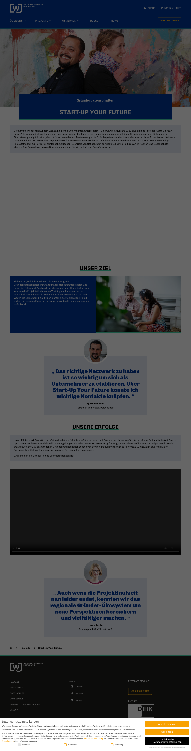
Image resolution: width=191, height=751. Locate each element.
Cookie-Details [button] (154, 748)
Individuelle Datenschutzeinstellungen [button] (167, 740)
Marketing (117, 744)
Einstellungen (8, 741)
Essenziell (24, 744)
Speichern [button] (167, 732)
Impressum (181, 748)
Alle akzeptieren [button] (167, 724)
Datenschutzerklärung (93, 738)
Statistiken (70, 744)
